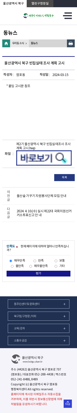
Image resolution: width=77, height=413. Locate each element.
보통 (62, 260)
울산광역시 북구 (13, 3)
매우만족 (19, 260)
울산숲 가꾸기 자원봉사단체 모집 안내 (41, 196)
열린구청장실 (40, 3)
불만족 (20, 266)
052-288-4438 (43, 374)
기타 (62, 266)
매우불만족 (41, 266)
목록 (64, 177)
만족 (41, 260)
